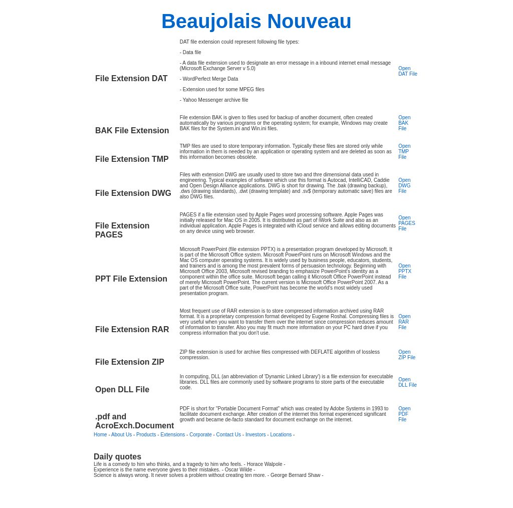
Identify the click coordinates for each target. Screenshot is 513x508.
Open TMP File (404, 151)
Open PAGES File (406, 223)
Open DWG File (404, 185)
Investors (255, 434)
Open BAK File (404, 123)
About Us (121, 434)
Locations (281, 434)
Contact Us (228, 434)
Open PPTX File (404, 271)
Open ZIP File (406, 354)
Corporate (200, 434)
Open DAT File (407, 71)
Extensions (172, 434)
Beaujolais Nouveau (256, 21)
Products (146, 434)
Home (100, 434)
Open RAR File (404, 322)
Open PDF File (404, 414)
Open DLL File (407, 382)
